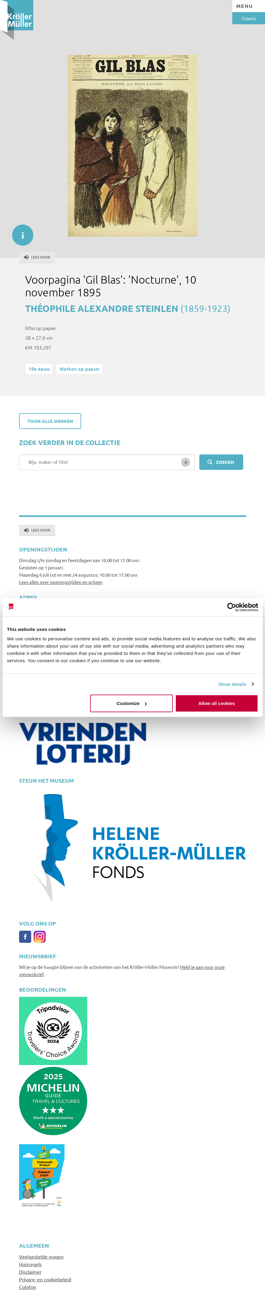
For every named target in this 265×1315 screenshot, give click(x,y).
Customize (132, 703)
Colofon (27, 1287)
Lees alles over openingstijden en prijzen (61, 582)
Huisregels (30, 1264)
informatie (19, 232)
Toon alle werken (50, 421)
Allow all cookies (216, 703)
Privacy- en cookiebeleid (45, 1279)
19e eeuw (39, 368)
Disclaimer (30, 1272)
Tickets (248, 18)
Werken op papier (79, 368)
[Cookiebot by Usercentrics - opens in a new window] (231, 607)
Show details (232, 683)
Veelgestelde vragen (41, 1256)
